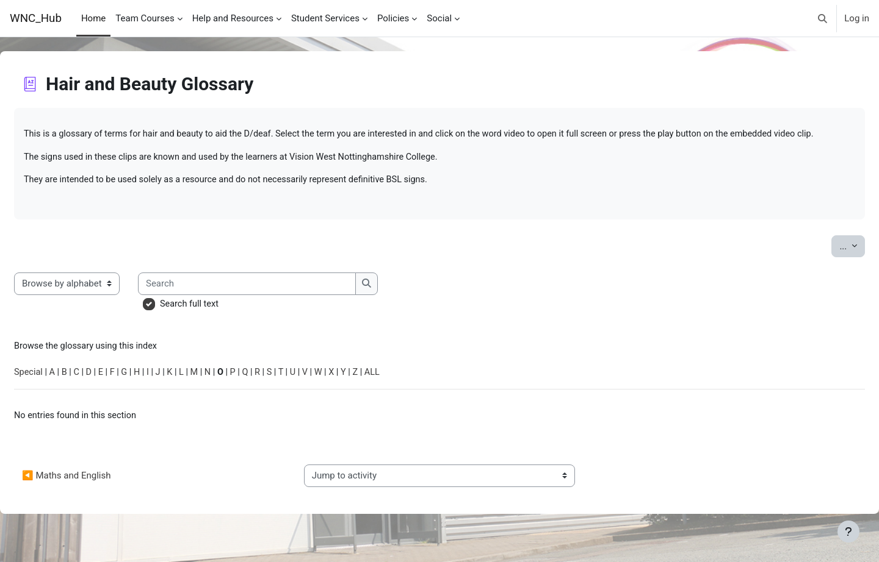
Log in (856, 18)
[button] (823, 18)
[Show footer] (848, 531)
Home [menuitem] (93, 18)
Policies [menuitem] (393, 18)
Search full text (219, 320)
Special (58, 390)
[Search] (277, 299)
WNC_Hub (36, 18)
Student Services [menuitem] (325, 18)
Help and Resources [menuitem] (232, 18)
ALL (414, 390)
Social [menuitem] (439, 18)
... (823, 261)
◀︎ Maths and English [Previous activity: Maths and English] (95, 494)
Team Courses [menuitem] (144, 18)
